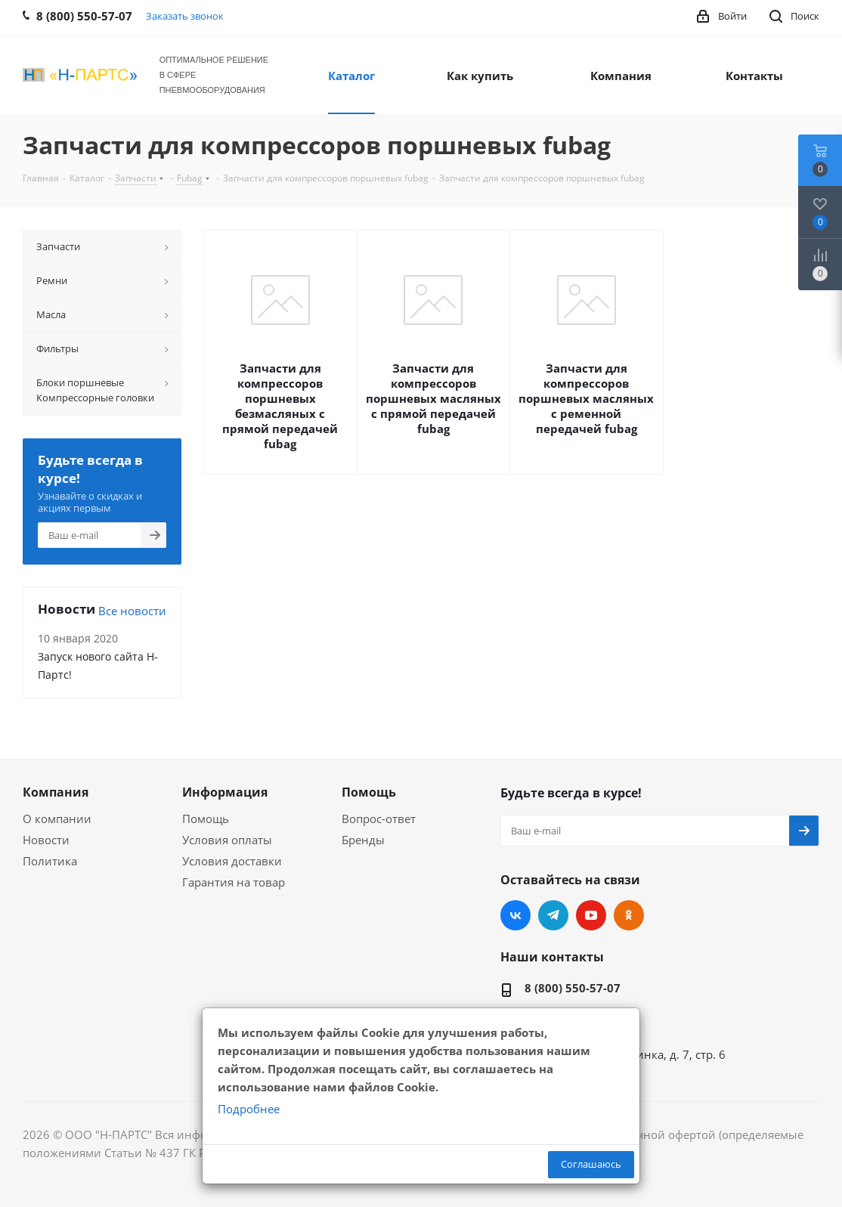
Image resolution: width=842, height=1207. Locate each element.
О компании (57, 818)
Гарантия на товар (233, 882)
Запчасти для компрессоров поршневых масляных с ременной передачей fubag (586, 398)
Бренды (363, 839)
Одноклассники (629, 915)
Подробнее (249, 1108)
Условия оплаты (227, 839)
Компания (55, 792)
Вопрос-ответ (379, 818)
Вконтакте (515, 915)
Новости (46, 839)
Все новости (132, 610)
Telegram (553, 915)
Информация (225, 792)
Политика (50, 860)
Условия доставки (232, 860)
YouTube (591, 915)
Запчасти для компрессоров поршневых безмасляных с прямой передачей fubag (280, 406)
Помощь (205, 818)
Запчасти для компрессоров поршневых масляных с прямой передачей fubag (433, 398)
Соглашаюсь (591, 1164)
